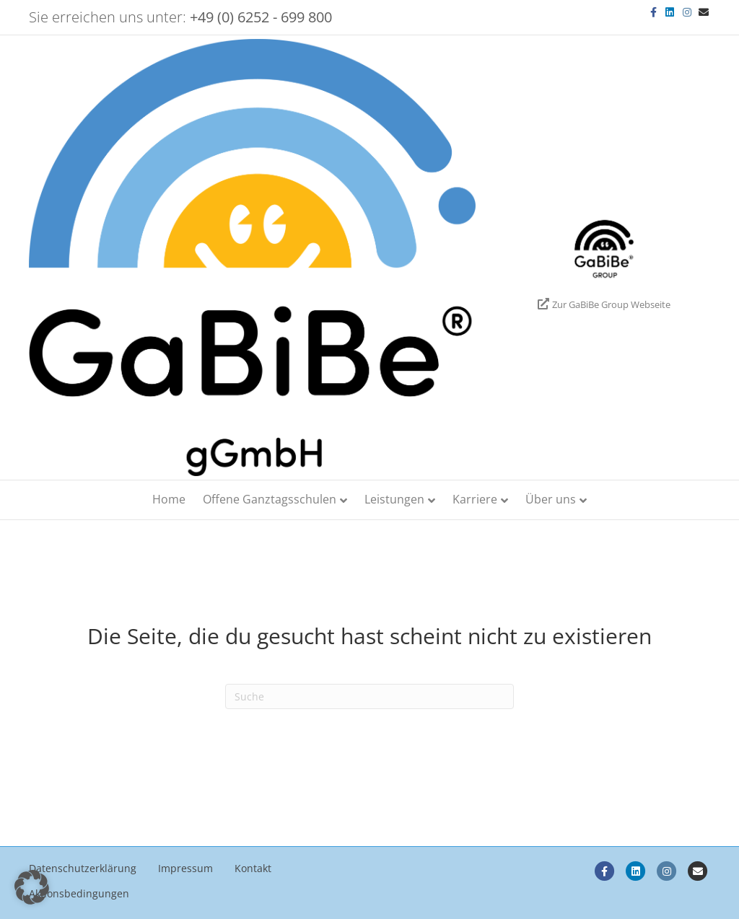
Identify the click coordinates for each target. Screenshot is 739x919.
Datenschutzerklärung (82, 868)
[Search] (369, 696)
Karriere (474, 499)
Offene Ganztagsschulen (269, 499)
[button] (32, 887)
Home (168, 499)
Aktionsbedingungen (79, 893)
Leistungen (394, 499)
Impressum (185, 868)
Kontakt (253, 868)
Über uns (550, 499)
